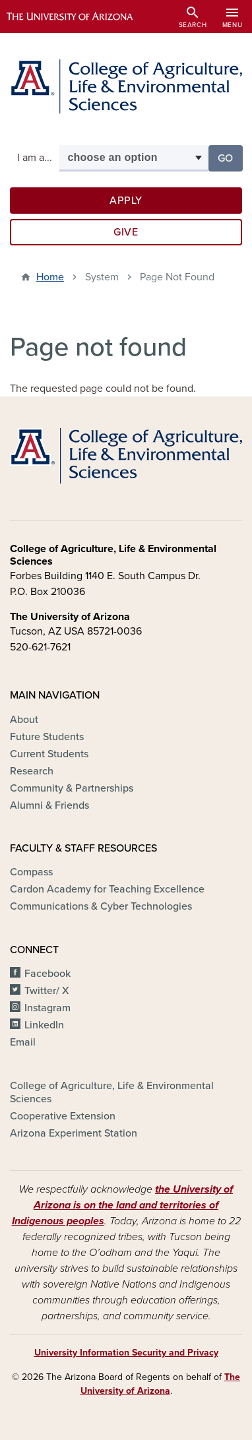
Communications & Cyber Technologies (101, 906)
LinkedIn (44, 1025)
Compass (31, 872)
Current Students (49, 754)
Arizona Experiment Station (73, 1133)
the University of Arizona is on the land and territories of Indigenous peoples (123, 1205)
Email (23, 1042)
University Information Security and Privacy (126, 1352)
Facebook (47, 973)
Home (50, 277)
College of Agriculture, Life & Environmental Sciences (112, 1092)
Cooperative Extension (62, 1116)
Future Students (47, 736)
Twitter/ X (46, 990)
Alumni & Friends (49, 805)
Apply (126, 200)
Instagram (47, 1008)
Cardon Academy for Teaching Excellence (107, 889)
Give (126, 232)
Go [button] (230, 157)
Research (31, 771)
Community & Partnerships (71, 788)
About (24, 719)
